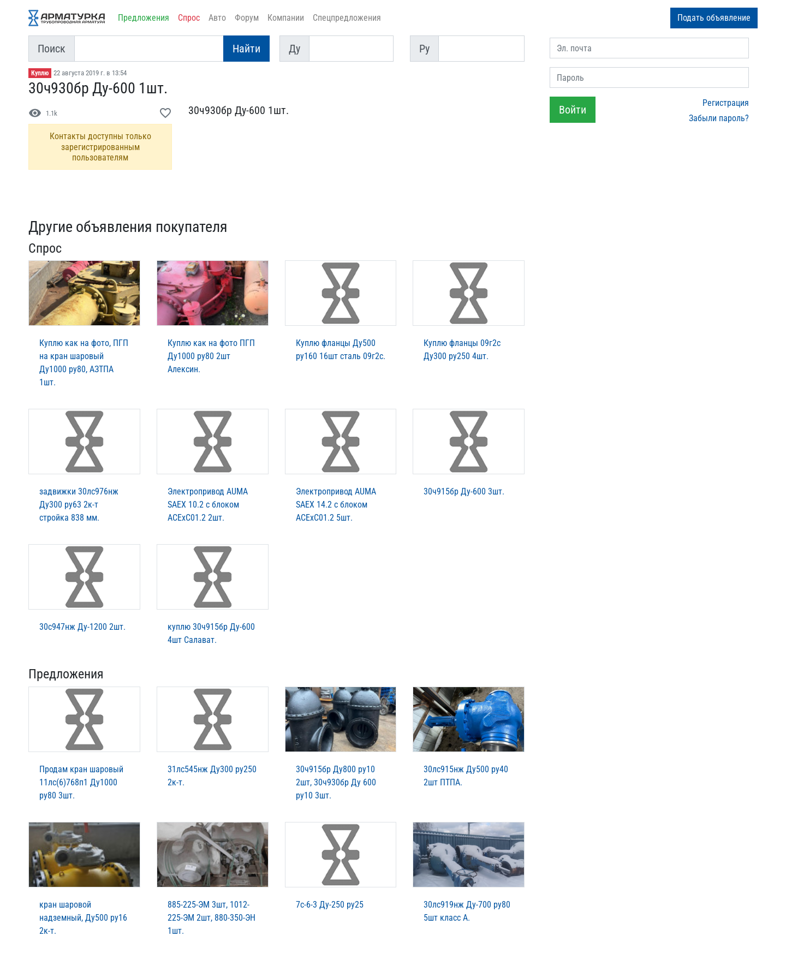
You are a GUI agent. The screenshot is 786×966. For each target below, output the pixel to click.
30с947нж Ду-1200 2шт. (82, 627)
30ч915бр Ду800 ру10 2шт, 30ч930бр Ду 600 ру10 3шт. (336, 782)
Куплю (40, 73)
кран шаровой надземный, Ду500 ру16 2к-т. (83, 917)
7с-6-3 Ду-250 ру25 (330, 904)
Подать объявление (714, 18)
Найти (246, 48)
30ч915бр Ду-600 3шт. (464, 491)
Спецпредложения (347, 18)
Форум (247, 18)
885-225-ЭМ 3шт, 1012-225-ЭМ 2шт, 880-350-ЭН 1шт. (211, 917)
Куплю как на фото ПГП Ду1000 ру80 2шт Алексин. (211, 356)
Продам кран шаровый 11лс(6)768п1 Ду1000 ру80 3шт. (81, 782)
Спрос (189, 18)
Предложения (143, 18)
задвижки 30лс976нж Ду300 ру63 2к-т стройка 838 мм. (78, 504)
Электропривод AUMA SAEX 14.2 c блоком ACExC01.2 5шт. (336, 504)
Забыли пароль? (719, 118)
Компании (285, 18)
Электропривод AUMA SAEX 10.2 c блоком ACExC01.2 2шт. (208, 504)
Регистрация (725, 103)
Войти (572, 109)
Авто (217, 18)
